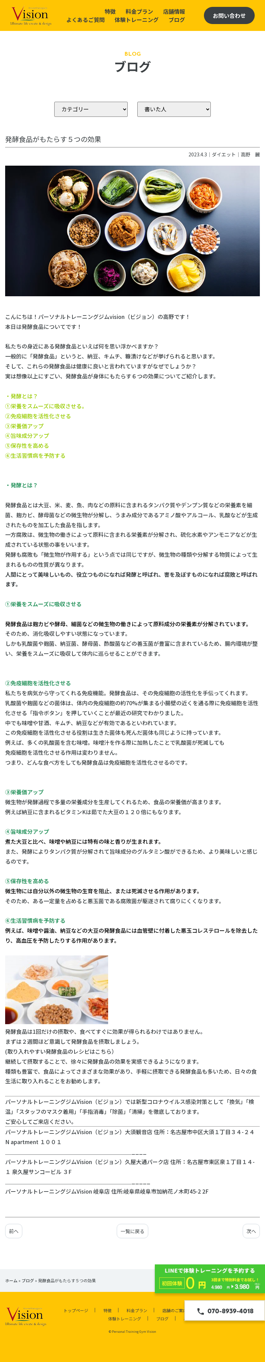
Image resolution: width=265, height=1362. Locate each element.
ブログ (177, 19)
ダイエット (224, 154)
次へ (251, 1231)
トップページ (76, 1310)
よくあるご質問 (85, 19)
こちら (103, 1051)
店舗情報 (174, 11)
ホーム (11, 1280)
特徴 (110, 11)
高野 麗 (250, 154)
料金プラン (139, 11)
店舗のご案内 (174, 1310)
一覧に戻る (132, 1231)
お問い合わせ (229, 15)
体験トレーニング (137, 19)
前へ (14, 1231)
